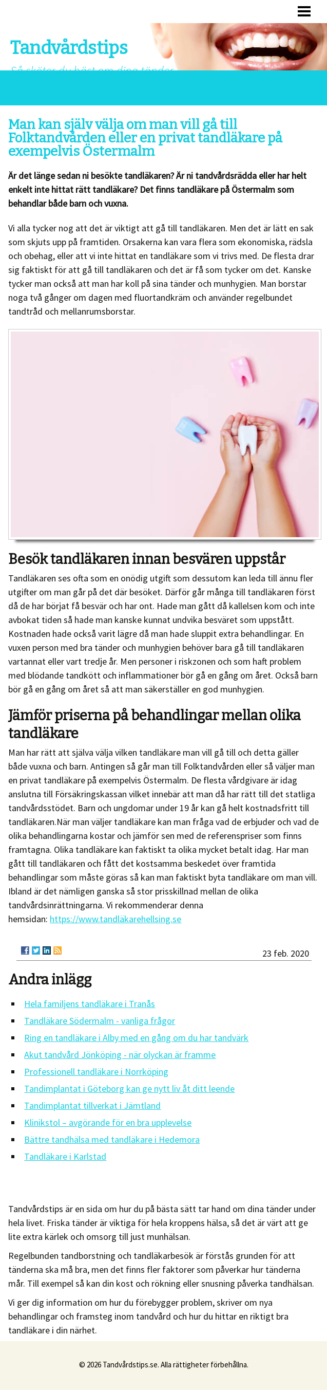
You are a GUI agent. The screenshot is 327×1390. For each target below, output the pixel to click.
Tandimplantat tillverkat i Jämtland (92, 1105)
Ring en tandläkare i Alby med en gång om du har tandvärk (136, 1038)
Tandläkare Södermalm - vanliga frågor (99, 1021)
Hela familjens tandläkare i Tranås (89, 1004)
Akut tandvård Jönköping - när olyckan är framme (120, 1054)
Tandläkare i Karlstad (65, 1156)
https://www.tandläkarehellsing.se (115, 919)
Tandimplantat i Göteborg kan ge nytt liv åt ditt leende (129, 1088)
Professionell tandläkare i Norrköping (96, 1071)
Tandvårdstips (69, 48)
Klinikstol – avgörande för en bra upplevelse (107, 1122)
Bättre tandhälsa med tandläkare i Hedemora (112, 1139)
